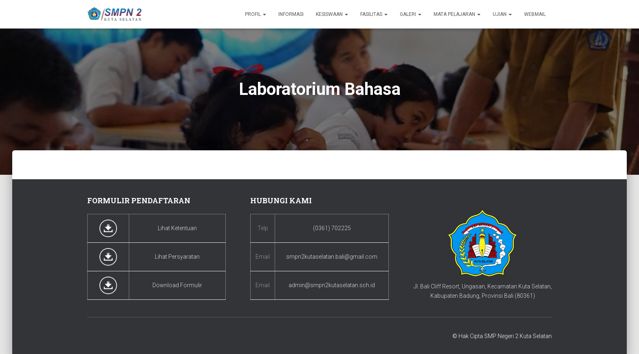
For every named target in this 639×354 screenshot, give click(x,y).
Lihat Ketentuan (177, 228)
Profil (255, 14)
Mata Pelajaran (457, 14)
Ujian (502, 14)
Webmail (535, 14)
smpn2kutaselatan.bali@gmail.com (331, 256)
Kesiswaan (332, 14)
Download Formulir (177, 285)
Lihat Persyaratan (177, 256)
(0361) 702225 (332, 228)
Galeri (410, 14)
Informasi (291, 14)
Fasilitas (374, 14)
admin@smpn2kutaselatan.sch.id (332, 285)
